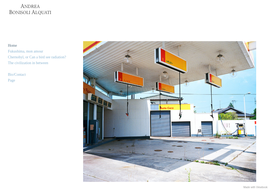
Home (12, 46)
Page (11, 80)
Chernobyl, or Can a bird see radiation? (37, 57)
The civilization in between (28, 63)
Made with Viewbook (255, 187)
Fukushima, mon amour (25, 51)
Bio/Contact (17, 75)
